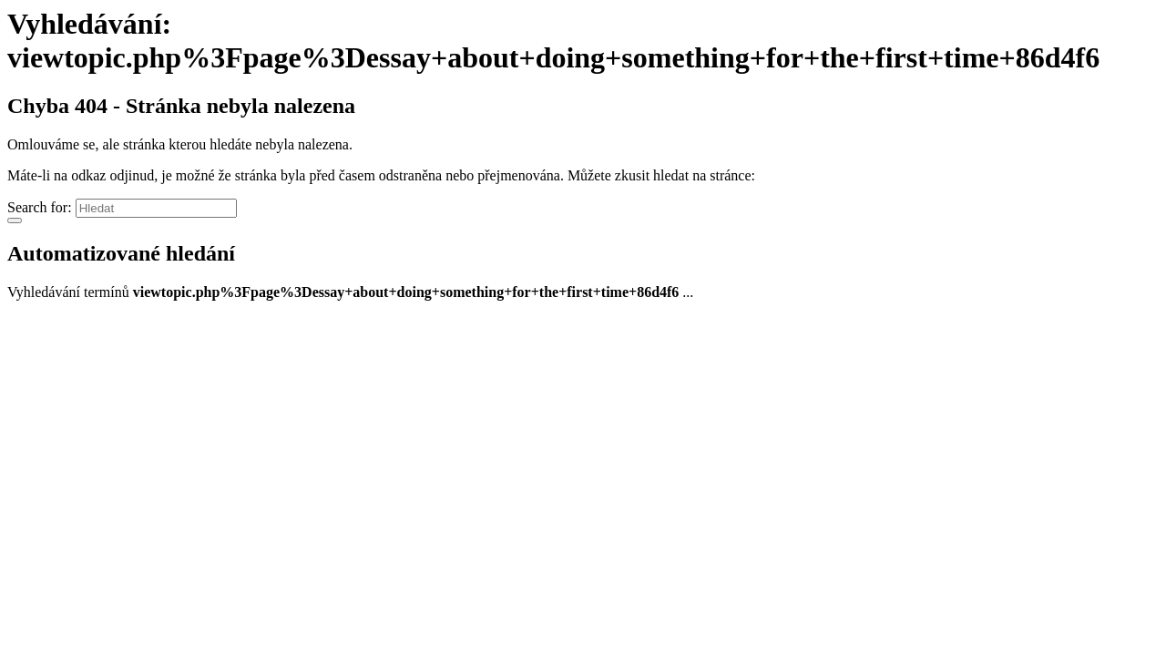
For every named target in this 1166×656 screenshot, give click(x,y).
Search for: (39, 207)
